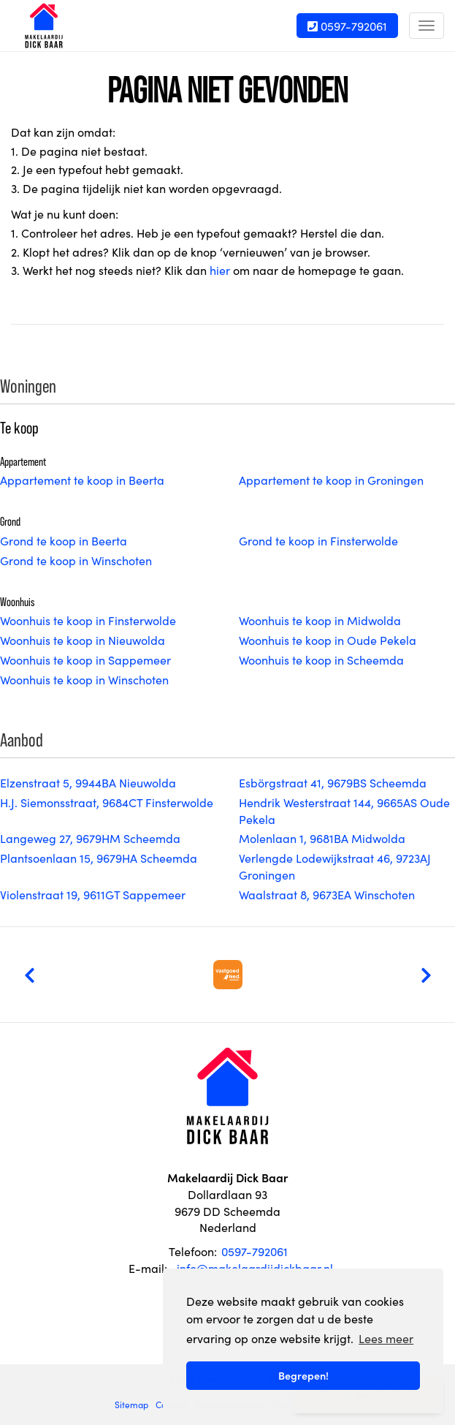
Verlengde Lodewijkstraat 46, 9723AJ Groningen (335, 866)
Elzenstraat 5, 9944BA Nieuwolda (88, 782)
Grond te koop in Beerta (63, 540)
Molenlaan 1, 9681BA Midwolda (322, 838)
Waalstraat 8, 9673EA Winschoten (327, 894)
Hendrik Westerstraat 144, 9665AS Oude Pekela (344, 810)
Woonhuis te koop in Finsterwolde (88, 620)
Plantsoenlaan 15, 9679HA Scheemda (98, 858)
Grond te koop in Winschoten (76, 560)
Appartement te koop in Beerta (82, 480)
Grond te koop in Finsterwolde (318, 540)
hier (220, 270)
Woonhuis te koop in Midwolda (320, 620)
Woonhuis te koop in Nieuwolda (82, 640)
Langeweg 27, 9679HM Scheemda (90, 838)
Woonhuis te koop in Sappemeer (85, 659)
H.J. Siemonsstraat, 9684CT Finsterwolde (106, 802)
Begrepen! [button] (303, 1375)
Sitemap (131, 1404)
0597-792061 (347, 26)
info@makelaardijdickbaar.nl (255, 1268)
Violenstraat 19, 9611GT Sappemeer (93, 894)
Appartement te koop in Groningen (331, 480)
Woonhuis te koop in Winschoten (84, 679)
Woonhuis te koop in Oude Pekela (327, 640)
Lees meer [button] (386, 1338)
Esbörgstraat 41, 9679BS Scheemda (333, 782)
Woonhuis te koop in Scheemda (321, 659)
